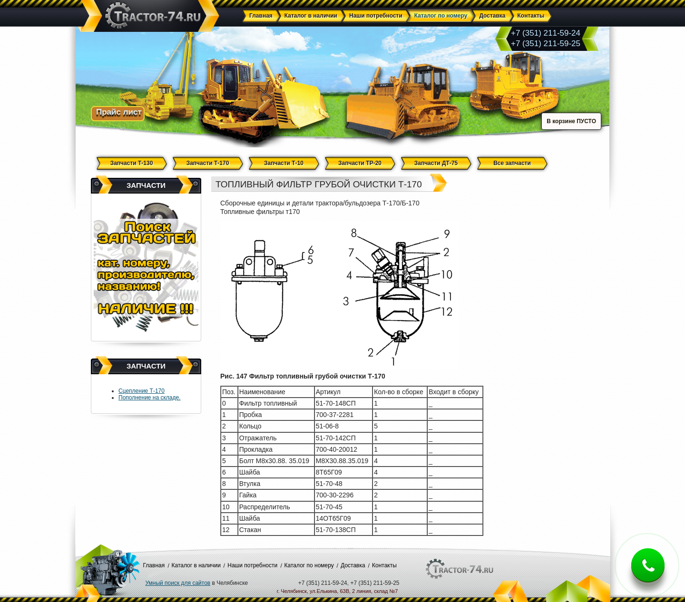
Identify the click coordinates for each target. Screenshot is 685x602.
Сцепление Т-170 (141, 391)
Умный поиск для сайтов (178, 583)
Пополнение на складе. (149, 397)
